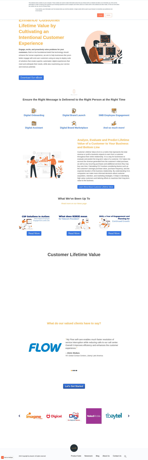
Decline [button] (108, 15)
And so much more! (114, 127)
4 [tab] (76, 370)
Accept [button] (100, 15)
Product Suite (76, 456)
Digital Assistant (34, 127)
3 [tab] (74, 370)
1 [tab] (71, 370)
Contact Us (117, 456)
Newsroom (88, 456)
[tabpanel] (74, 347)
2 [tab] (73, 370)
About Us (106, 456)
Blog (97, 456)
